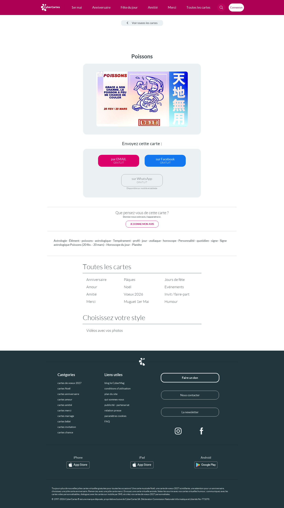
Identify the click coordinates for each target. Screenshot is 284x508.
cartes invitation (67, 426)
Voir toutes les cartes (142, 23)
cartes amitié (65, 405)
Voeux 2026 (133, 294)
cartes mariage (66, 415)
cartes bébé (64, 421)
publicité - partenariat (116, 405)
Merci (91, 302)
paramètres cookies (115, 415)
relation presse (112, 410)
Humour (171, 302)
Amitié (91, 294)
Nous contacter (190, 395)
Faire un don (190, 377)
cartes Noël (64, 388)
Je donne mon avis (142, 224)
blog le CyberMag (114, 383)
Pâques (129, 280)
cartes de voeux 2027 (69, 383)
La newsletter (190, 412)
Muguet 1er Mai (136, 302)
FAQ (107, 421)
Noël (127, 287)
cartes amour (65, 399)
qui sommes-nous (114, 399)
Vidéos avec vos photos (104, 330)
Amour (91, 287)
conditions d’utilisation (117, 388)
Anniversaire (96, 280)
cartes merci (64, 410)
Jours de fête (175, 280)
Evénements (174, 287)
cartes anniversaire (68, 394)
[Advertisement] (30, 108)
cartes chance (65, 432)
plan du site (110, 394)
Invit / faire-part (177, 294)
